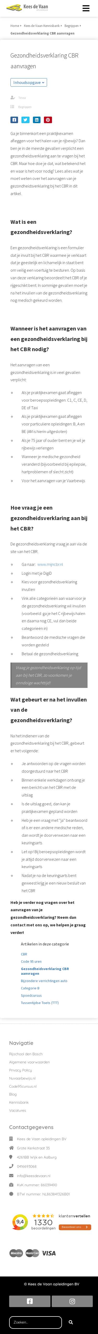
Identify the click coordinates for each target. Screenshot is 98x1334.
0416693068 (27, 1166)
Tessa (22, 98)
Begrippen (25, 107)
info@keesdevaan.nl (33, 1175)
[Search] (70, 1322)
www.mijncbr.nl (50, 564)
